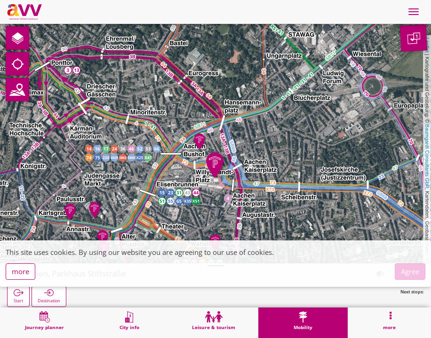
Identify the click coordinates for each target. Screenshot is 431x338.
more (20, 271)
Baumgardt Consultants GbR (427, 156)
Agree (410, 271)
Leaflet (427, 45)
